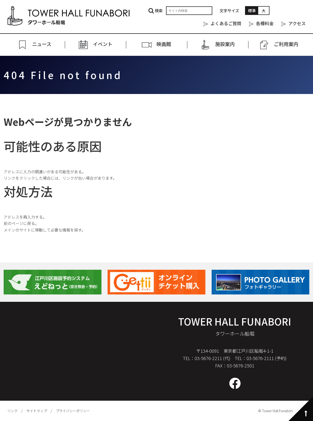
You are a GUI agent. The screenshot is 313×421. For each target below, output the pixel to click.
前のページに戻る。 (21, 223)
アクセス (297, 23)
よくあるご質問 (226, 23)
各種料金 (265, 23)
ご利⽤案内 (286, 44)
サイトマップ (36, 410)
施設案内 (225, 44)
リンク (12, 410)
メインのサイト (17, 230)
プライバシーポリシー (73, 410)
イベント (102, 44)
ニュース (41, 44)
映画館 (163, 44)
